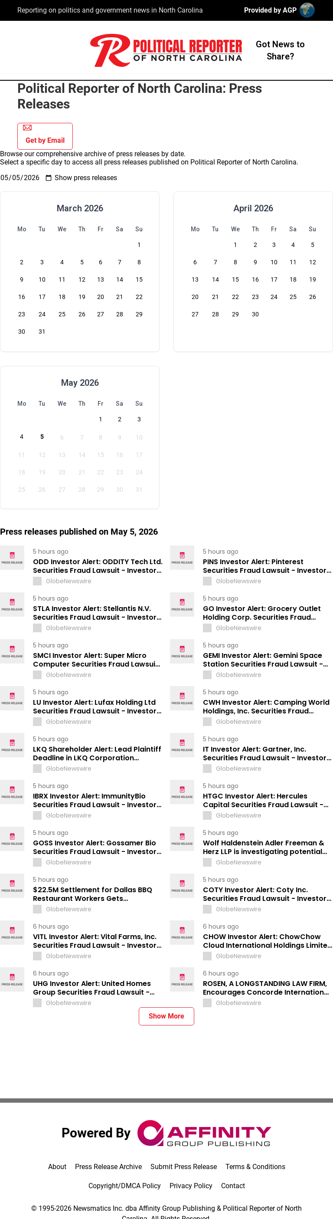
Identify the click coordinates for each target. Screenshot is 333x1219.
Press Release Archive (108, 1167)
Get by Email (44, 134)
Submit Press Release (183, 1167)
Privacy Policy (191, 1186)
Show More (166, 1016)
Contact (233, 1186)
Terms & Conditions (255, 1167)
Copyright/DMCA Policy (124, 1186)
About (57, 1167)
